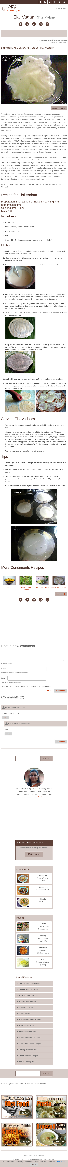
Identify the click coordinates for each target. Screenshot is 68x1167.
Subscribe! (34, 854)
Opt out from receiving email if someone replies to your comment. (27, 686)
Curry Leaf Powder (42, 582)
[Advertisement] (34, 33)
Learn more (60, 1162)
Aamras (9, 582)
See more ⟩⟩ (61, 594)
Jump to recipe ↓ (58, 108)
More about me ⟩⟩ (39, 797)
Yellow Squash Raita (58, 582)
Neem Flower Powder (25, 583)
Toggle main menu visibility (64, 8)
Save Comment (60, 690)
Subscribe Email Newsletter (30, 842)
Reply (5, 717)
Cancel (48, 690)
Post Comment (61, 741)
